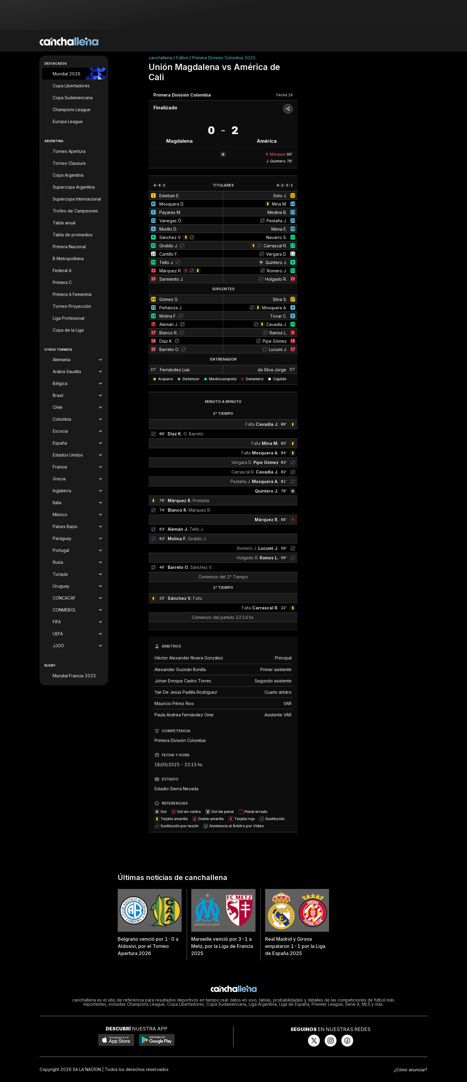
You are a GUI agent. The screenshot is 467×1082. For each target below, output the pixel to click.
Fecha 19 (284, 95)
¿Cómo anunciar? (410, 1069)
